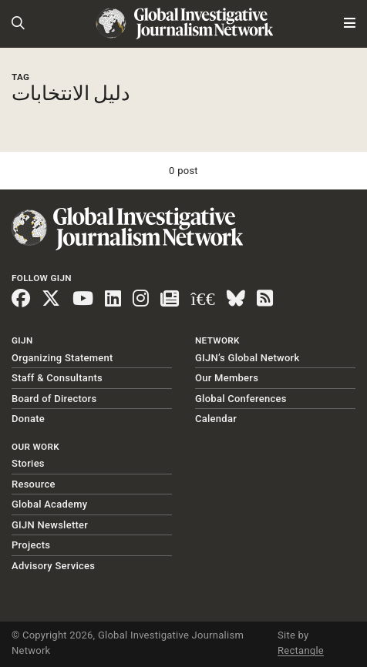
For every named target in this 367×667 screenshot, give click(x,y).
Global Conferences (241, 398)
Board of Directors (54, 398)
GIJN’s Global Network (247, 358)
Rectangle (301, 650)
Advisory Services (53, 565)
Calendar (216, 418)
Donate (28, 418)
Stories (28, 463)
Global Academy (49, 504)
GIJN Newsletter (50, 525)
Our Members (226, 378)
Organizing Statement (62, 358)
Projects (31, 545)
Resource (34, 484)
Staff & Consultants (57, 378)
